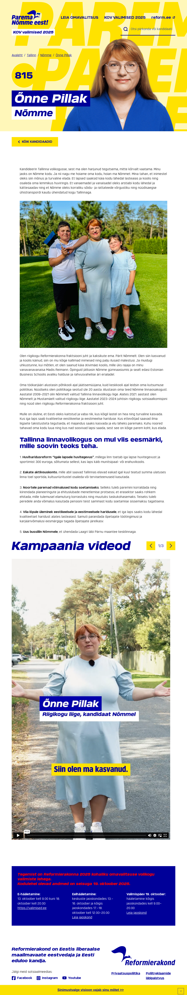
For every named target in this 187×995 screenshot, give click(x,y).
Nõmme (45, 55)
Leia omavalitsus (79, 17)
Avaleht (17, 55)
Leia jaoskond (82, 917)
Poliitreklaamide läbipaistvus (158, 976)
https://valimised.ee (32, 908)
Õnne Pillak (64, 55)
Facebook (22, 978)
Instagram (47, 978)
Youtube (71, 978)
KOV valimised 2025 (125, 17)
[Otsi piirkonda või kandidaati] (151, 29)
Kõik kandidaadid (35, 141)
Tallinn (31, 55)
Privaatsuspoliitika (125, 973)
